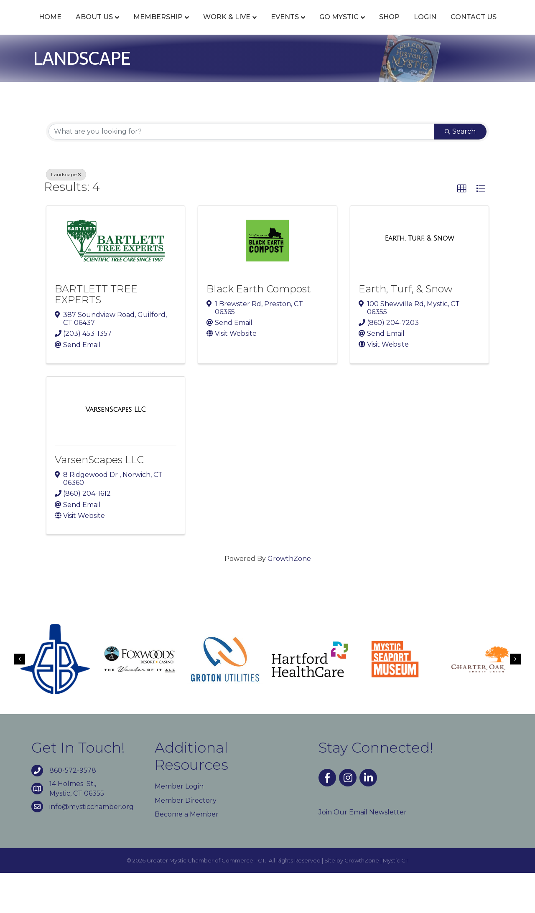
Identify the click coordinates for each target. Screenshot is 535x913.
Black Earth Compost (258, 329)
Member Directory (186, 841)
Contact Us (286, 57)
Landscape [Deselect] (66, 214)
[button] (461, 229)
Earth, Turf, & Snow (406, 329)
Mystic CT (395, 900)
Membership (158, 26)
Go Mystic (435, 26)
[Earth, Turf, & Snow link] (419, 279)
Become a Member (187, 854)
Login (237, 57)
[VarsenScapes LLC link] (115, 450)
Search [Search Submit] (460, 171)
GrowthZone (289, 599)
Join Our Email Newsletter (362, 852)
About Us (94, 26)
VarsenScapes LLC (99, 500)
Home (50, 26)
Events (285, 26)
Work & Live (227, 26)
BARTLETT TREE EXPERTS (96, 334)
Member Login (179, 827)
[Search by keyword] (241, 172)
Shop (486, 26)
